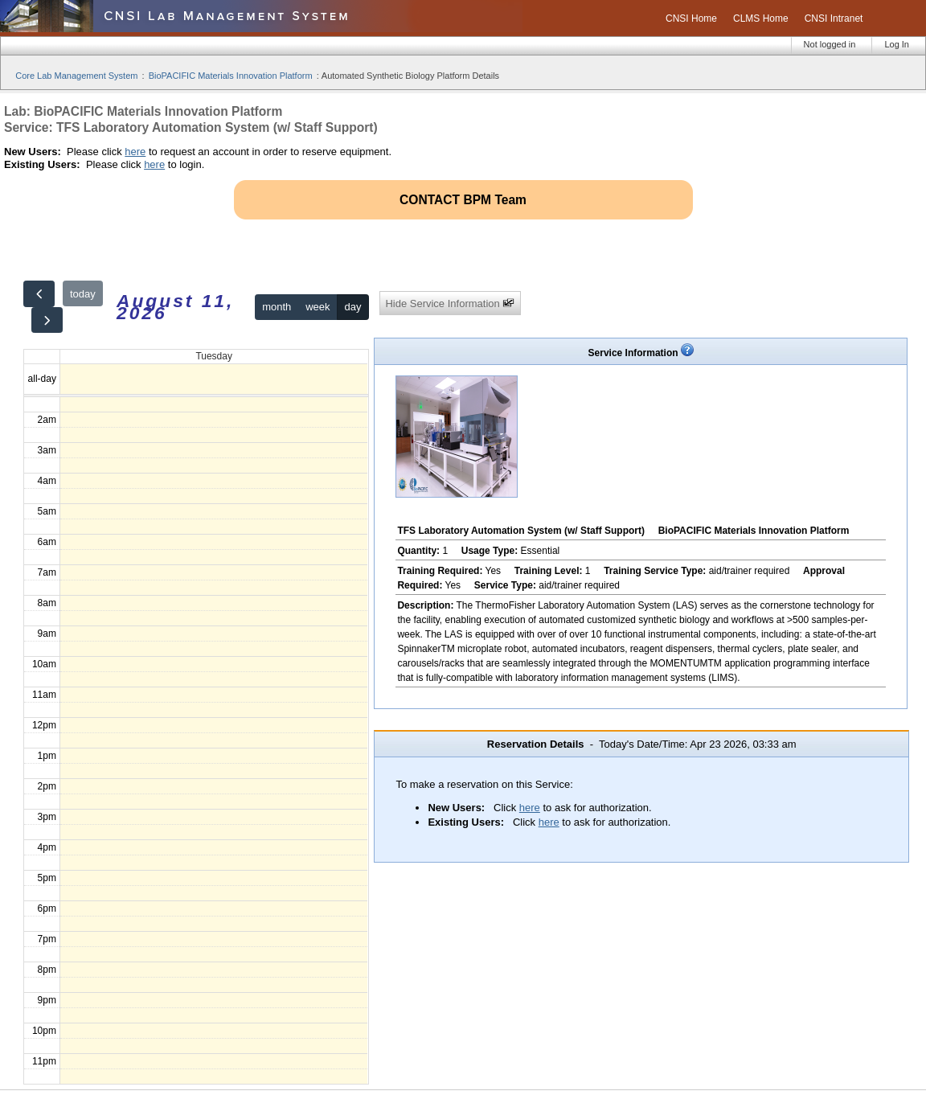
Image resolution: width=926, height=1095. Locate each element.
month (276, 307)
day (352, 307)
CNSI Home (691, 18)
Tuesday (213, 356)
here (135, 152)
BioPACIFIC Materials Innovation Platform (231, 75)
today (83, 294)
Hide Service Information (449, 303)
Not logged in (830, 44)
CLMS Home (761, 18)
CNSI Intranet (834, 18)
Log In (896, 44)
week (317, 307)
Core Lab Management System (76, 75)
